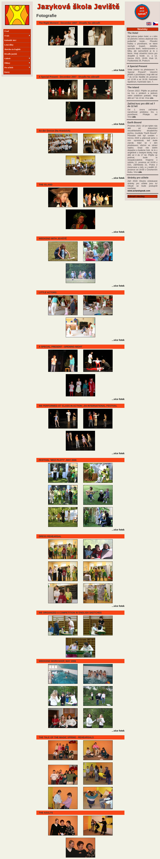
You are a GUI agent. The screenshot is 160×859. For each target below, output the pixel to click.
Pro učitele (17, 67)
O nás (17, 36)
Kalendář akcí (10, 40)
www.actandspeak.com (139, 190)
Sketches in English (12, 49)
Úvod (6, 31)
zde (134, 117)
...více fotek (118, 70)
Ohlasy (17, 63)
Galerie (17, 58)
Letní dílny (8, 45)
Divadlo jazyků (10, 54)
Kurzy (7, 72)
